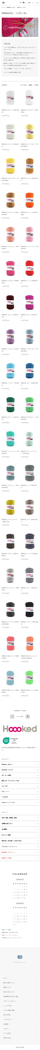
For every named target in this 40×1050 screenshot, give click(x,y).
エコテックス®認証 (25, 747)
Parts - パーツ (5, 791)
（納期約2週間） (12, 840)
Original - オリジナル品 (8, 802)
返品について (7, 987)
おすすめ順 (23, 85)
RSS (5, 1015)
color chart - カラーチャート (9, 846)
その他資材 (5, 797)
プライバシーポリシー (10, 1001)
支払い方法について (9, 992)
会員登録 (6, 1024)
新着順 (36, 85)
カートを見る (7, 1033)
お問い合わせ (7, 1038)
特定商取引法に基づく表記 (11, 996)
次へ (28, 716)
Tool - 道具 (5, 786)
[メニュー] (37, 2)
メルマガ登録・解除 (9, 1010)
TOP (29, 2)
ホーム (3, 7)
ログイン (6, 1028)
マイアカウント (8, 1019)
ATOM (8, 1015)
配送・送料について (9, 982)
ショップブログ (8, 1005)
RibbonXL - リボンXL (21, 7)
